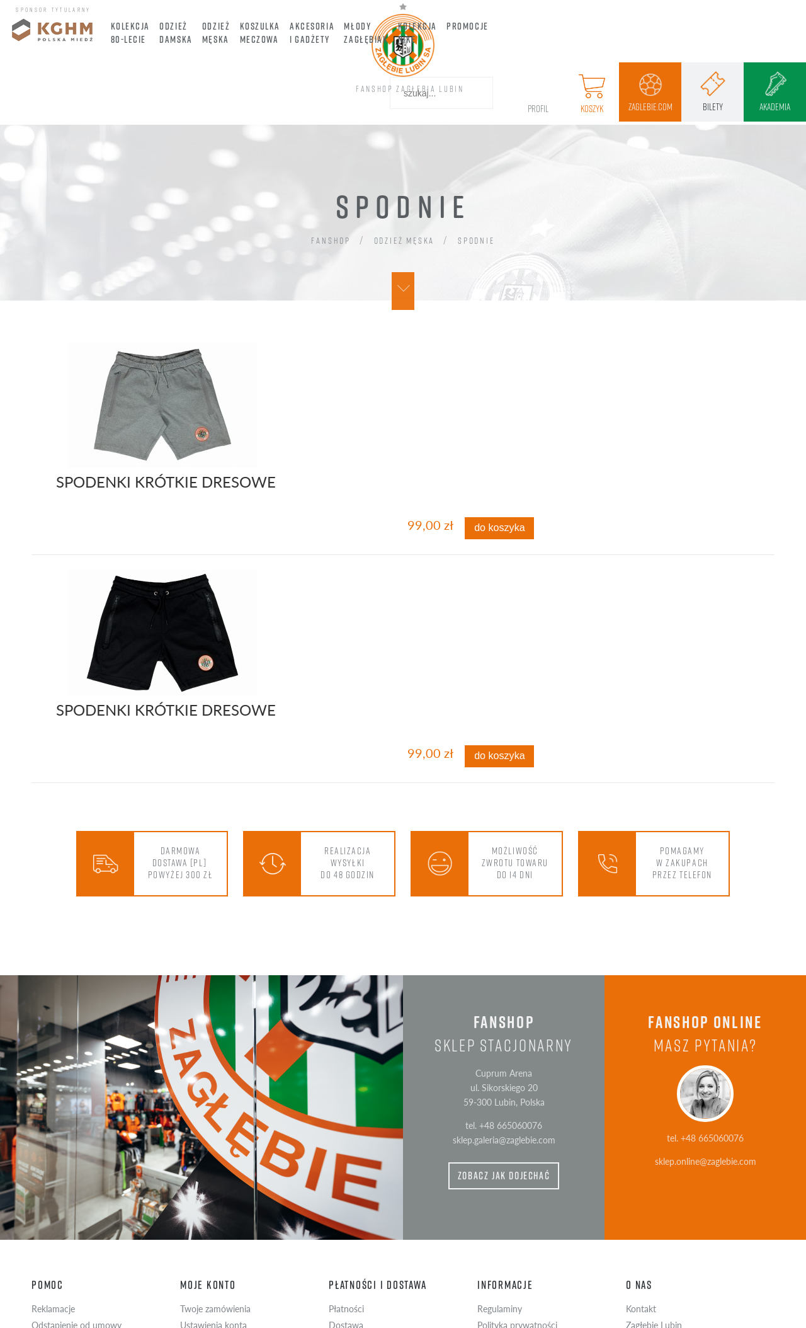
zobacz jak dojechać (504, 1032)
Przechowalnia (208, 1197)
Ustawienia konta (213, 1181)
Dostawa (346, 1181)
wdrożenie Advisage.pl (458, 1317)
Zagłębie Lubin (654, 1181)
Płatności (346, 1165)
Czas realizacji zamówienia (379, 1197)
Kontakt (641, 1165)
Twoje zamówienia (215, 1165)
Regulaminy (499, 1165)
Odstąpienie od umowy (76, 1181)
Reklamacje (53, 1165)
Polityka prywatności (517, 1181)
